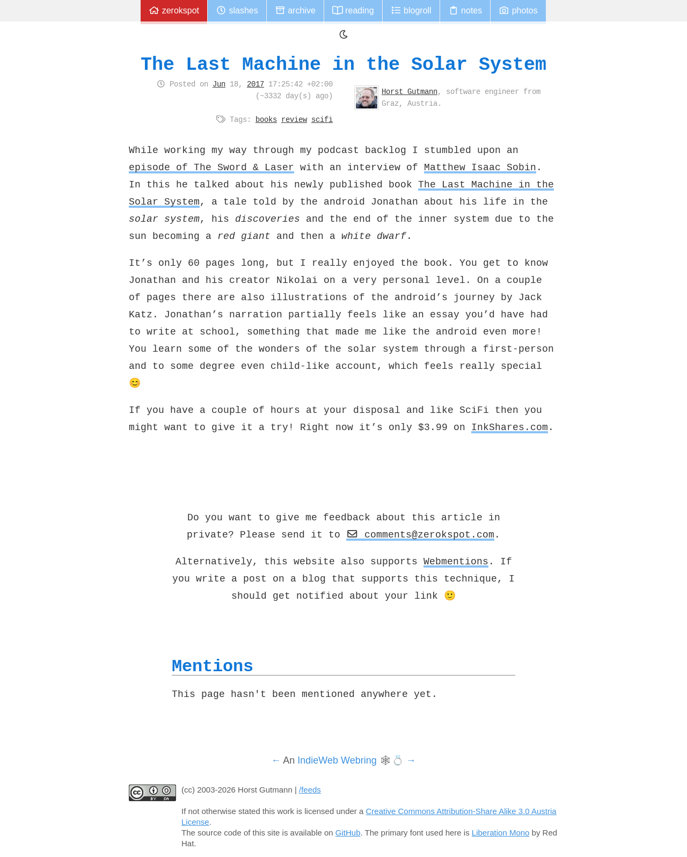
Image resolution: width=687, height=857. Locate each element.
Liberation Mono (501, 832)
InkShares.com (509, 426)
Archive (295, 10)
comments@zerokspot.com (420, 534)
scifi (322, 119)
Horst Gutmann (409, 91)
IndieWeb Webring (336, 760)
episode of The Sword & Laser (211, 167)
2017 (255, 84)
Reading (353, 10)
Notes (465, 10)
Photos (518, 10)
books (266, 119)
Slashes (237, 10)
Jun (219, 84)
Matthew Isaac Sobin (480, 167)
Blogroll (411, 10)
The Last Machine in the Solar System (343, 64)
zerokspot (174, 10)
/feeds (310, 789)
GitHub (348, 832)
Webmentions (455, 561)
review (294, 119)
